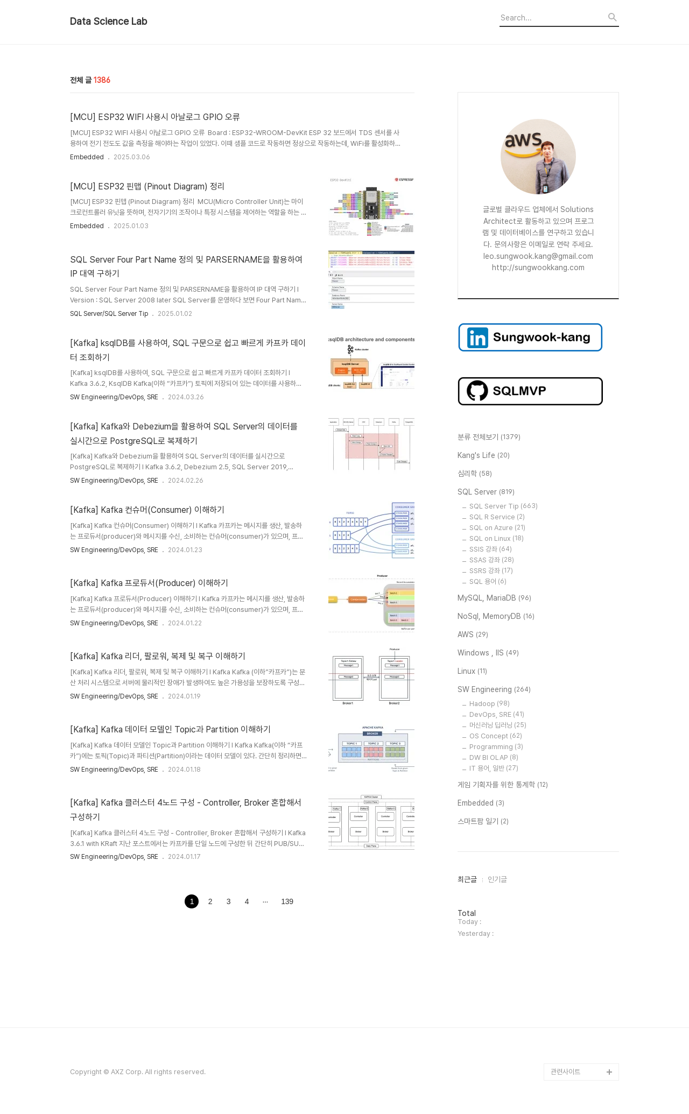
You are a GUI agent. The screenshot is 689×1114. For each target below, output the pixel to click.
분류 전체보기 (489, 437)
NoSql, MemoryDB (496, 616)
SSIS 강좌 (490, 549)
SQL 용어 (488, 581)
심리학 (475, 474)
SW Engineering (494, 690)
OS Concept (495, 736)
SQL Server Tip (503, 506)
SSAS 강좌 (491, 560)
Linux (472, 671)
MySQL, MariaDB (494, 598)
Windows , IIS (488, 653)
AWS (473, 635)
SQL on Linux (496, 538)
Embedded (87, 157)
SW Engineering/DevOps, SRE (114, 397)
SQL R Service (497, 517)
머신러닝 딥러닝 (497, 725)
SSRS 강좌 (491, 571)
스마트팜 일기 (483, 821)
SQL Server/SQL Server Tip (109, 314)
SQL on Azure (497, 528)
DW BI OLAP (493, 757)
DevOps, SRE (496, 714)
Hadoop (489, 704)
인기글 (497, 879)
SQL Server (486, 492)
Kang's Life (484, 455)
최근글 (467, 879)
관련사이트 (565, 1072)
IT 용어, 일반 (493, 768)
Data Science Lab (108, 21)
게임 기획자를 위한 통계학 (503, 785)
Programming (496, 747)
